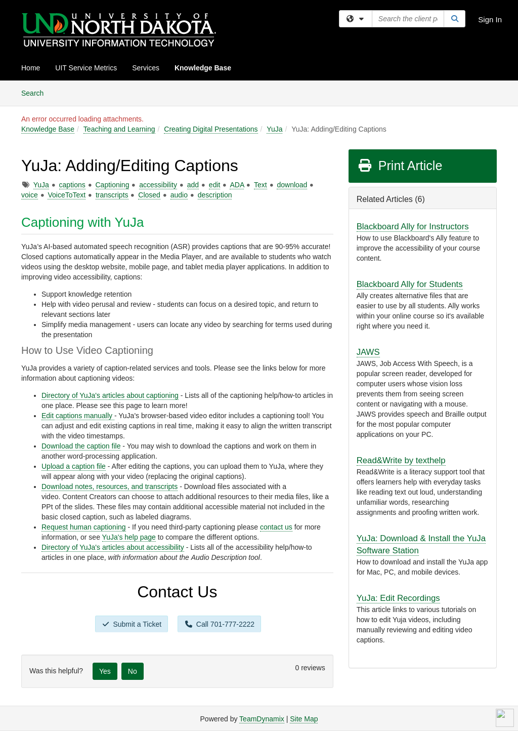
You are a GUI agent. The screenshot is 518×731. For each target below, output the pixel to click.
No (132, 671)
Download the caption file (80, 446)
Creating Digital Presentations (210, 129)
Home (30, 68)
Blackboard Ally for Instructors (413, 226)
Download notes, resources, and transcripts (109, 486)
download (292, 185)
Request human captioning (83, 527)
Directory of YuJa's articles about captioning (110, 395)
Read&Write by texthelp (401, 460)
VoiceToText (66, 195)
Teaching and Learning (119, 129)
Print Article (400, 165)
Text (260, 185)
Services (145, 68)
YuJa (274, 129)
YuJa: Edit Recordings (398, 598)
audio (179, 195)
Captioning (113, 185)
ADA (237, 185)
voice (29, 195)
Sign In (490, 19)
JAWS (368, 352)
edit (215, 185)
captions (72, 185)
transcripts (112, 195)
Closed (149, 195)
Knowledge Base (203, 68)
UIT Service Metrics (86, 68)
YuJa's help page (129, 537)
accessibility (158, 185)
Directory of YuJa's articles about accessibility (112, 547)
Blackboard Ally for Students (410, 284)
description (215, 195)
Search (36, 92)
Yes (105, 671)
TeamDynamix (261, 719)
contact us (276, 527)
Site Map (304, 719)
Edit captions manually (77, 416)
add (193, 185)
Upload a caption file (73, 466)
